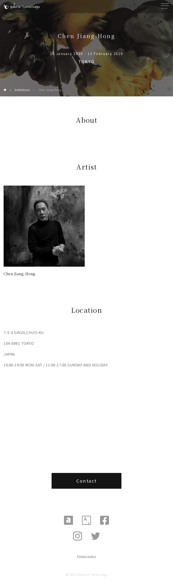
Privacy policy (86, 556)
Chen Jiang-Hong (49, 90)
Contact (86, 480)
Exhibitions (22, 90)
